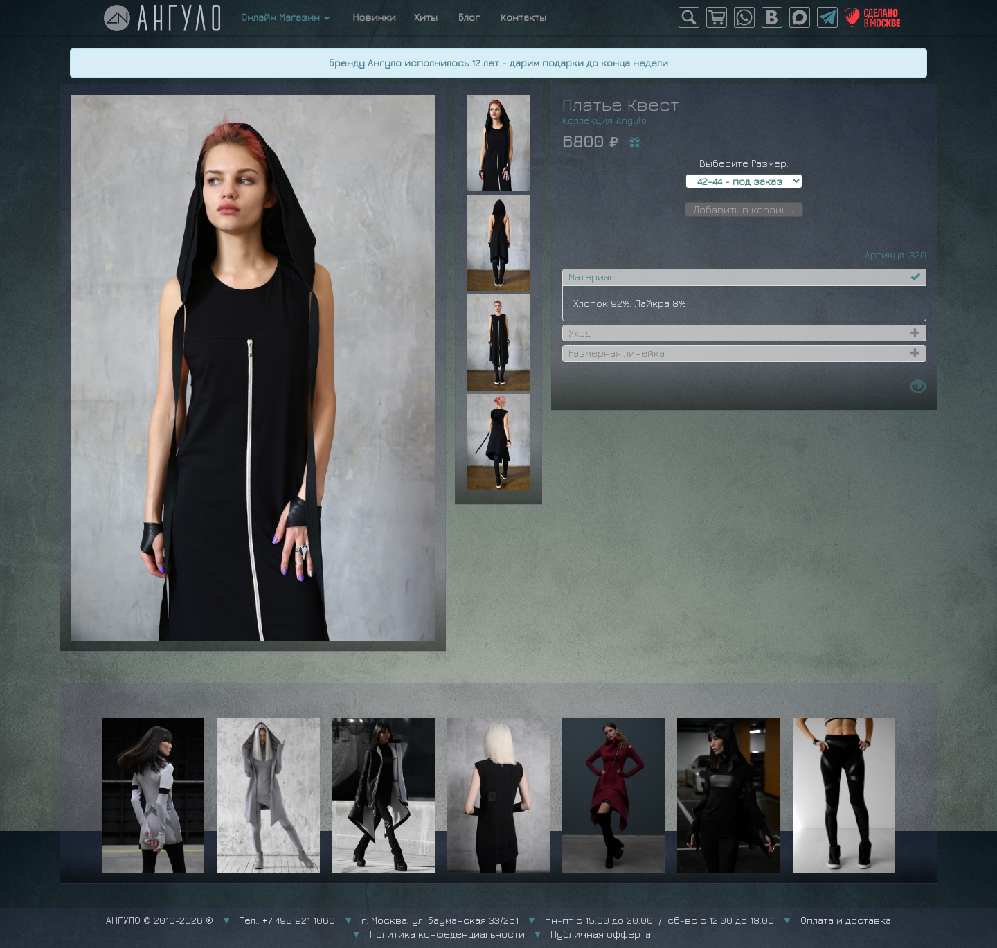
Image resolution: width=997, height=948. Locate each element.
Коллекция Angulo (604, 120)
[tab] (744, 277)
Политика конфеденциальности (447, 934)
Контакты (523, 17)
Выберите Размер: (744, 163)
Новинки (371, 17)
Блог (469, 17)
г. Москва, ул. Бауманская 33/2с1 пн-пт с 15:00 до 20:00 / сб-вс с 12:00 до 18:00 (567, 920)
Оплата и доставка (845, 920)
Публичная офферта (600, 934)
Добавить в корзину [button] (744, 209)
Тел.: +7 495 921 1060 (287, 920)
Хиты (426, 17)
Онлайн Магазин (285, 17)
